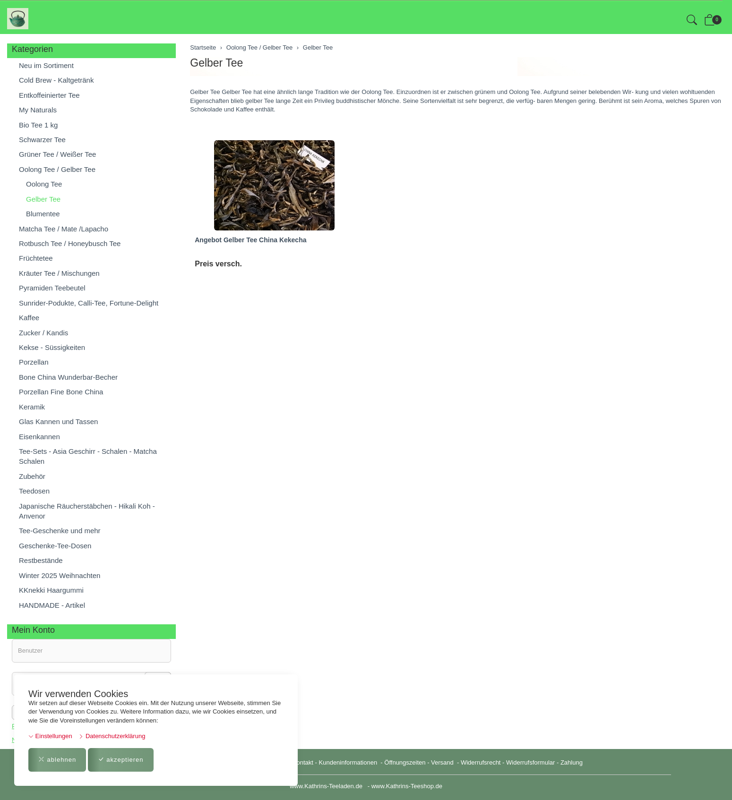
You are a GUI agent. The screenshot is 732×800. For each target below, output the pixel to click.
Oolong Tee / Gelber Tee (57, 169)
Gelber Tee (216, 63)
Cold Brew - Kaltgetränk (56, 80)
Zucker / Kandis (43, 333)
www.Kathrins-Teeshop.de (406, 786)
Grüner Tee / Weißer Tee (57, 154)
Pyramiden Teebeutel (52, 288)
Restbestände (41, 560)
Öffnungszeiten (404, 762)
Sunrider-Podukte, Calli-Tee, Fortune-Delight (88, 303)
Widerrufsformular (530, 762)
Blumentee (43, 214)
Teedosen (34, 491)
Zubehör (32, 476)
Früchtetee (36, 258)
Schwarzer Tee (42, 140)
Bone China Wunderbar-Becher (68, 377)
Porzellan (34, 362)
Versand (442, 762)
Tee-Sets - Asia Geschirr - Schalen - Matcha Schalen (88, 456)
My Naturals (38, 110)
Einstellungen (50, 736)
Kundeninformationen (349, 762)
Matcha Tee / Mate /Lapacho (63, 229)
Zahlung (571, 762)
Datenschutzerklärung (111, 736)
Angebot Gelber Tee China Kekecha (250, 240)
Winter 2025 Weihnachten (59, 575)
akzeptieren (121, 759)
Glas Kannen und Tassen (58, 421)
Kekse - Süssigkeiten (52, 347)
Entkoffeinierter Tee (49, 95)
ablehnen (57, 759)
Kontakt (303, 762)
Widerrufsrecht (481, 762)
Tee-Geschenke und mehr (60, 531)
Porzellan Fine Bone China (61, 392)
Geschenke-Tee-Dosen (55, 546)
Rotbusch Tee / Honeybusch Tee (70, 243)
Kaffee (29, 318)
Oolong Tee (44, 184)
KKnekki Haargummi (51, 590)
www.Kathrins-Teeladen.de (326, 786)
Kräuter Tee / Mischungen (59, 273)
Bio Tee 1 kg (38, 125)
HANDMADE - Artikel (52, 605)
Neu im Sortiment (46, 65)
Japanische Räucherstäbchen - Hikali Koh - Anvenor (87, 511)
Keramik (32, 407)
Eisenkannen (39, 437)
